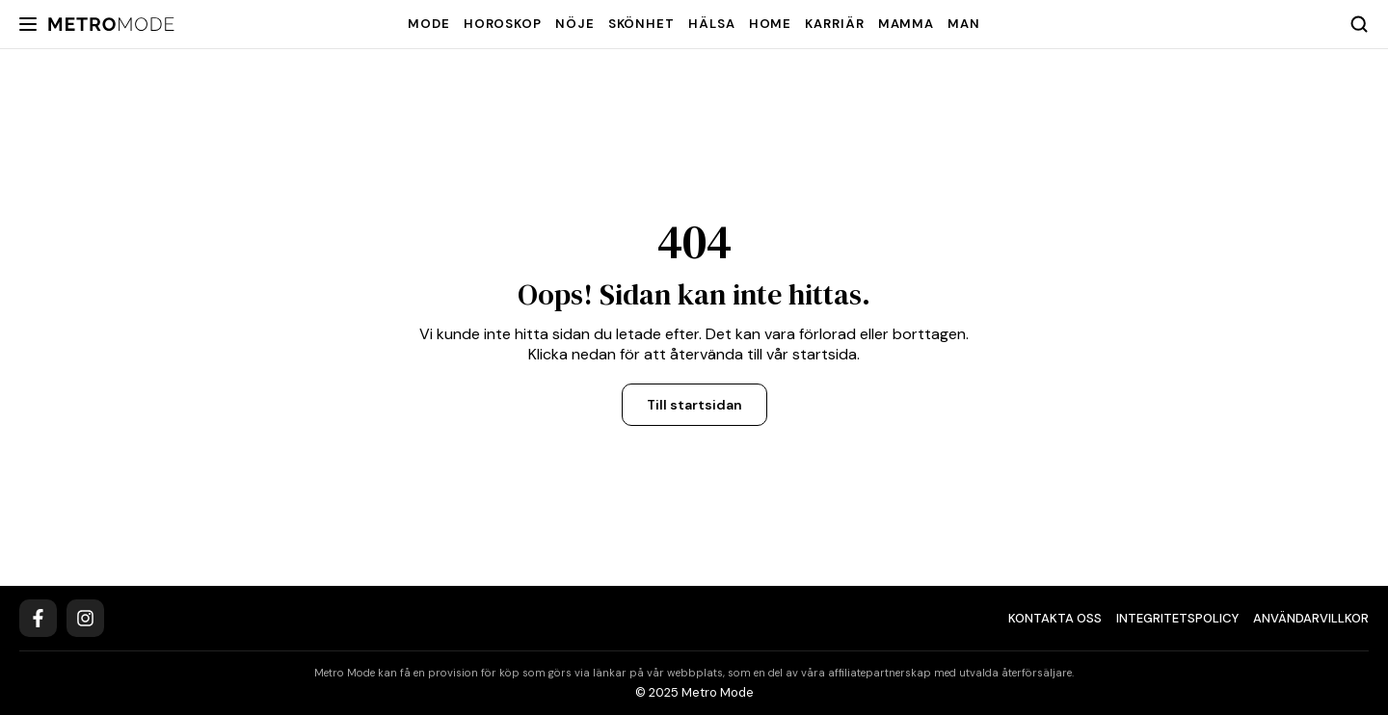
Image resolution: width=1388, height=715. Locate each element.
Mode (429, 23)
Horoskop (503, 23)
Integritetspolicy (1177, 618)
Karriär (834, 23)
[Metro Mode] (111, 24)
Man (964, 23)
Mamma (906, 23)
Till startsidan (694, 404)
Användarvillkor (1311, 618)
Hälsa (711, 23)
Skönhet (641, 23)
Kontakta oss (1055, 618)
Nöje (575, 23)
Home (770, 23)
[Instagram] (85, 618)
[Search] (1359, 24)
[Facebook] (38, 618)
